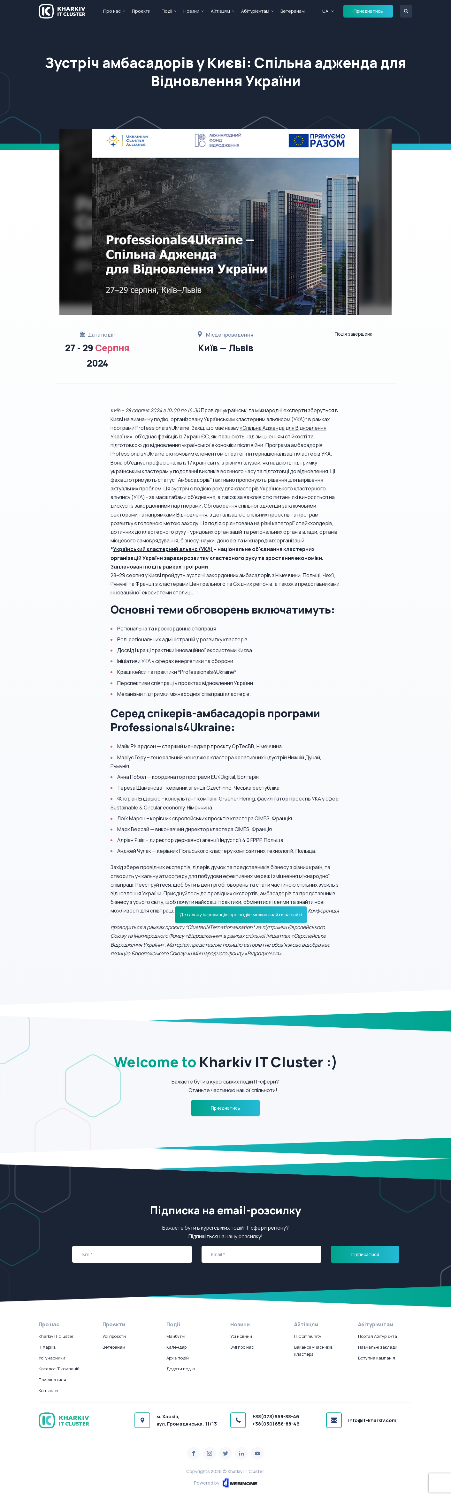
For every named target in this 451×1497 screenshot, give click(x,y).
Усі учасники (52, 1358)
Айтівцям (220, 11)
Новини (191, 11)
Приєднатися (52, 1379)
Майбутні (175, 1336)
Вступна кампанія (376, 1358)
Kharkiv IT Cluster (56, 1336)
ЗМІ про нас (242, 1347)
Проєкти (141, 11)
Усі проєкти (114, 1336)
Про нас (112, 11)
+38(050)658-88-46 (276, 1423)
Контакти (48, 1390)
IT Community (307, 1336)
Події (167, 11)
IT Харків (47, 1347)
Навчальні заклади (377, 1347)
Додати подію (180, 1369)
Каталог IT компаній (59, 1369)
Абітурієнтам (255, 11)
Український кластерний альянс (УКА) (163, 549)
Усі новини (241, 1336)
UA (325, 11)
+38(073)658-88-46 (275, 1416)
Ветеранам (292, 11)
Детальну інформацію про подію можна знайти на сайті (241, 915)
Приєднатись (368, 11)
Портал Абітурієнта (377, 1336)
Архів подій (177, 1358)
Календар (176, 1347)
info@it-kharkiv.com (372, 1420)
